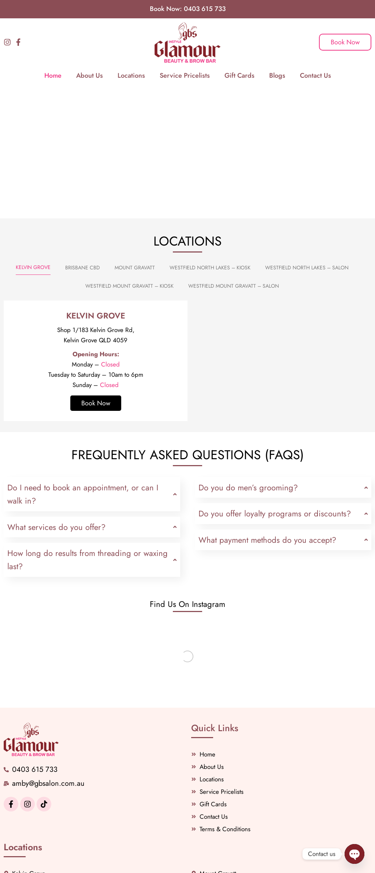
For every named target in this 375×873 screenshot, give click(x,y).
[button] (195, 145)
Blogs (277, 75)
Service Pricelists (185, 75)
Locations (131, 75)
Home (53, 75)
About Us (89, 75)
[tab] (33, 267)
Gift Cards (239, 75)
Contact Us (315, 75)
